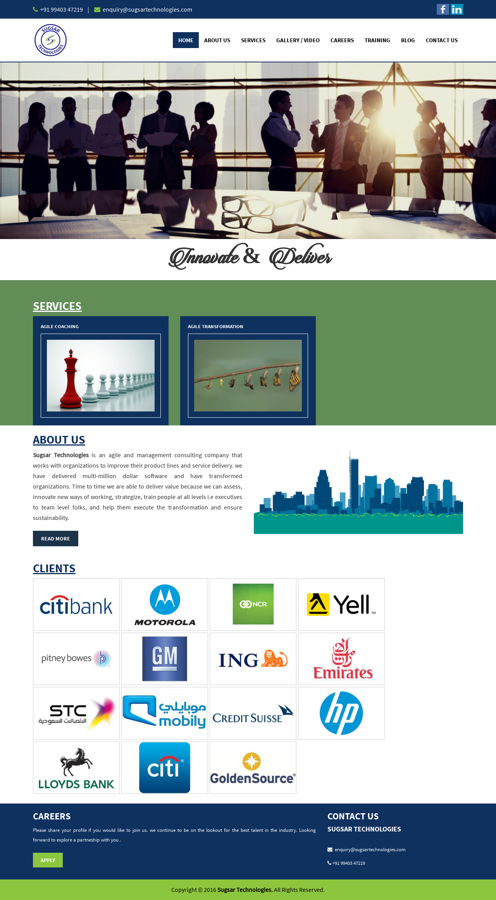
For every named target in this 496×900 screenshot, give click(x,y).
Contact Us (442, 40)
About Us (217, 40)
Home (185, 40)
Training (377, 40)
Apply (48, 860)
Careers (342, 40)
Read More (55, 538)
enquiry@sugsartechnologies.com (147, 9)
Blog (408, 40)
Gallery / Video (298, 40)
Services (253, 40)
